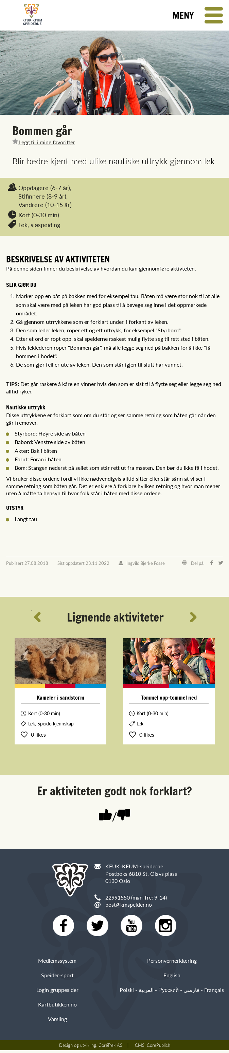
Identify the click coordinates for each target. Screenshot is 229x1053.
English (171, 978)
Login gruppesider (57, 993)
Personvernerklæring (172, 963)
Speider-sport (57, 978)
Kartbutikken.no (57, 1007)
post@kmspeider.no (128, 904)
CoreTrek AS (110, 1048)
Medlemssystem (57, 963)
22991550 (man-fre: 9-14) (136, 897)
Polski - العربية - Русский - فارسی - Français (172, 993)
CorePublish (158, 1048)
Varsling (57, 1022)
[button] (197, 15)
